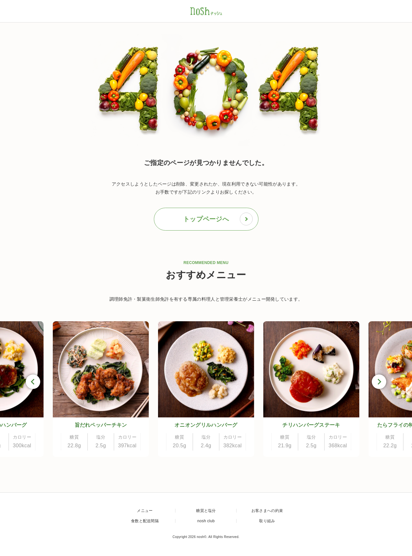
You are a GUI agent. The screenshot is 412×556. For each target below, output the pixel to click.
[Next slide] (379, 382)
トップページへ (218, 219)
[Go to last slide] (33, 382)
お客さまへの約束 (267, 511)
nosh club (206, 521)
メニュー (145, 511)
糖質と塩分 (206, 511)
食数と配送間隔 (145, 521)
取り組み (267, 521)
